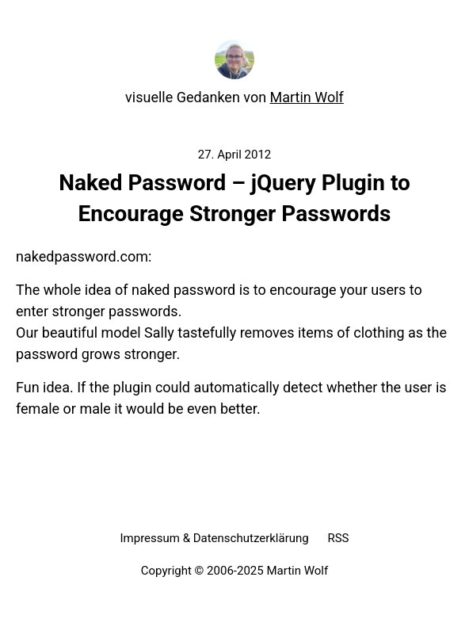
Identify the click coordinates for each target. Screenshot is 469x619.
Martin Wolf (307, 97)
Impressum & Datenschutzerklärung (214, 538)
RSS (338, 538)
